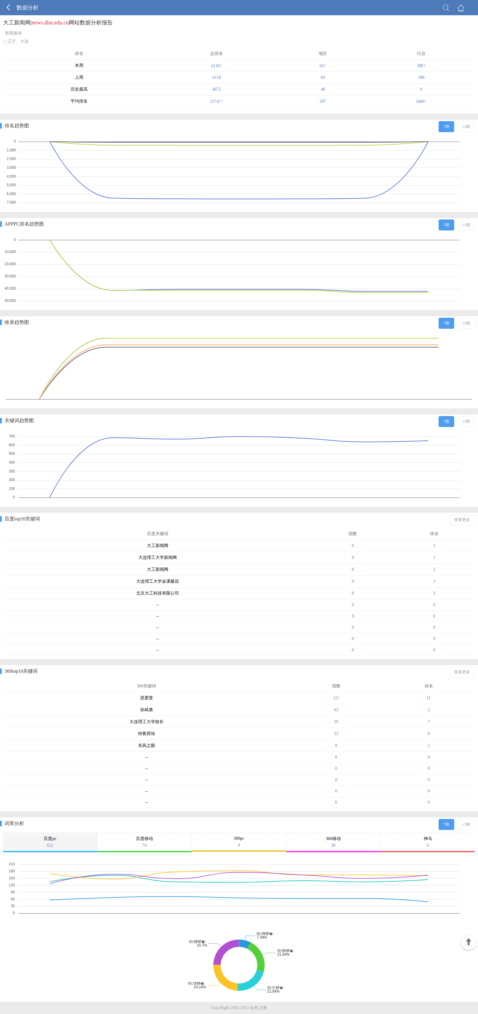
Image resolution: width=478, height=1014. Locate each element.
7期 (446, 126)
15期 (466, 126)
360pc (239, 841)
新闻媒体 (13, 33)
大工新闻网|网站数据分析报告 (58, 23)
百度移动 (144, 842)
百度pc (50, 842)
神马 (428, 842)
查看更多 (462, 519)
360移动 (333, 842)
